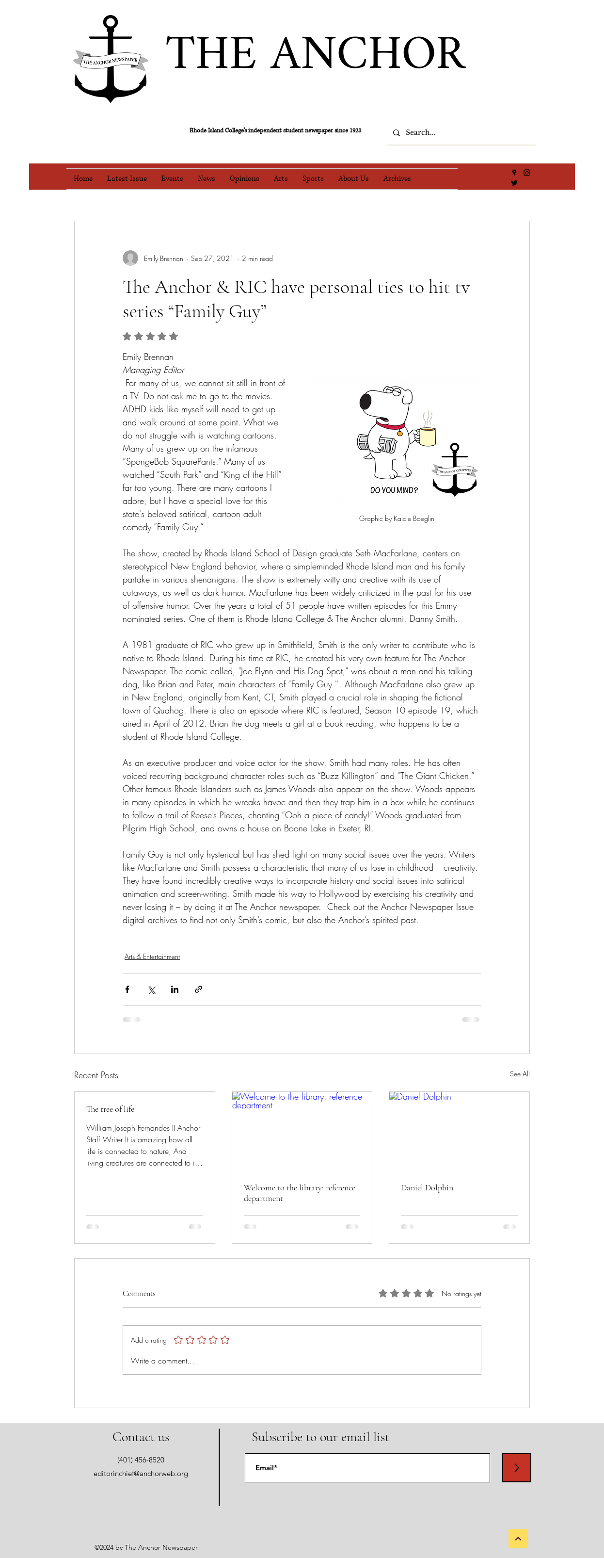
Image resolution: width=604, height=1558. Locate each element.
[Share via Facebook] (127, 989)
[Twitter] (514, 183)
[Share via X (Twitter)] (151, 989)
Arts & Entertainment (152, 956)
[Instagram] (527, 172)
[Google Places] (514, 172)
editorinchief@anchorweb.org (141, 1473)
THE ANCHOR (315, 56)
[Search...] (460, 133)
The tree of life (110, 1109)
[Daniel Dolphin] (459, 1131)
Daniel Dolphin (427, 1187)
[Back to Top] (518, 1538)
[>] (516, 1467)
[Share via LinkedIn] (174, 989)
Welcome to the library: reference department (299, 1192)
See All (520, 1073)
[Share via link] (198, 989)
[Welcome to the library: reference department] (302, 1131)
